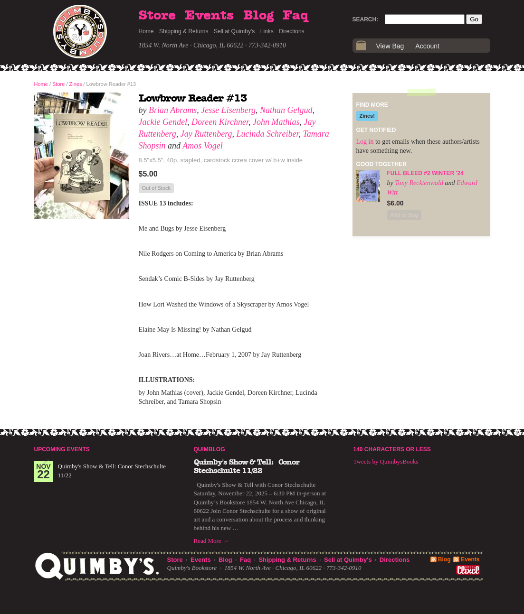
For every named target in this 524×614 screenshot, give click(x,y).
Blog (258, 15)
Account (427, 46)
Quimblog (209, 449)
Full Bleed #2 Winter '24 (425, 173)
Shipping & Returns (183, 31)
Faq (295, 15)
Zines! (367, 116)
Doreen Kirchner (219, 122)
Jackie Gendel (163, 122)
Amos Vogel (202, 145)
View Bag (390, 46)
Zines (75, 84)
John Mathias (276, 122)
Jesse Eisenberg (228, 110)
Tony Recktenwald (419, 182)
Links (267, 31)
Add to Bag (405, 215)
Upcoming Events (62, 449)
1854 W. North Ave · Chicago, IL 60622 (191, 45)
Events (209, 15)
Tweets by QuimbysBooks (386, 461)
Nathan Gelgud (286, 110)
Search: (366, 19)
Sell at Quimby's (234, 31)
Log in (365, 141)
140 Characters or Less (392, 449)
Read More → (211, 540)
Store (157, 15)
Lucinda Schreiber (268, 134)
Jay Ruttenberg (206, 134)
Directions (291, 31)
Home (146, 31)
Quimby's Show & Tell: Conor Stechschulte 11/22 (246, 466)
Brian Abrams (173, 110)
